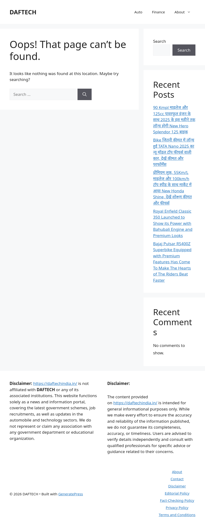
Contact (177, 478)
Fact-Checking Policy (177, 500)
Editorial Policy (177, 493)
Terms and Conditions (177, 514)
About (184, 12)
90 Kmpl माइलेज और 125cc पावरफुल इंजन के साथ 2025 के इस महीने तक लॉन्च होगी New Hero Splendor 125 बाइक (174, 120)
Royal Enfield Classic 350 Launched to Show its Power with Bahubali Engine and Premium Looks (173, 223)
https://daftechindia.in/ (55, 383)
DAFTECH (23, 12)
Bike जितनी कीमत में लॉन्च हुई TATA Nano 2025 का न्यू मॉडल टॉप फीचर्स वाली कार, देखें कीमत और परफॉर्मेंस (173, 152)
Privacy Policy (177, 507)
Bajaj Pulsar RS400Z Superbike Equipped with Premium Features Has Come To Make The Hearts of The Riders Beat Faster (172, 262)
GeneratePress (70, 494)
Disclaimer (177, 486)
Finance (158, 12)
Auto (138, 12)
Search (159, 41)
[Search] (85, 94)
